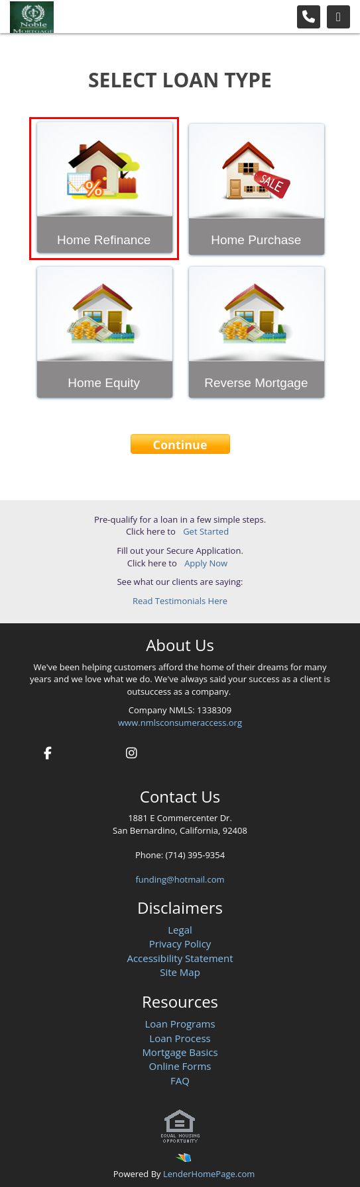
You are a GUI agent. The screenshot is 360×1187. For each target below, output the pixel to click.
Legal (180, 929)
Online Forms (180, 1066)
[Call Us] (308, 16)
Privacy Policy (180, 943)
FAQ (180, 1080)
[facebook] (47, 751)
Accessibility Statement (180, 958)
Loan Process (179, 1038)
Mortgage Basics (179, 1052)
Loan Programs (180, 1023)
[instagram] (131, 751)
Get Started (206, 531)
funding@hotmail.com (180, 879)
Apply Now (205, 563)
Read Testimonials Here (180, 601)
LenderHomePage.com (209, 1174)
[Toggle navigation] (338, 16)
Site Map (180, 972)
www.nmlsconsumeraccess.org (180, 722)
